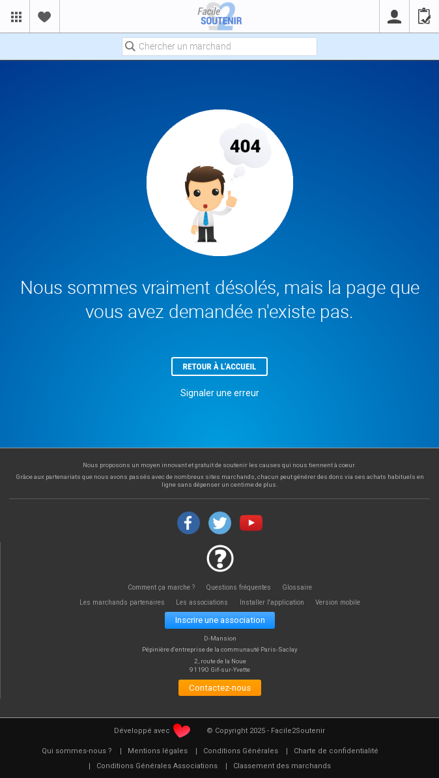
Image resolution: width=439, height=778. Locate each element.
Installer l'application (272, 602)
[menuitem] (77, 751)
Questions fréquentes (238, 587)
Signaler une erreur (219, 393)
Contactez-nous (220, 688)
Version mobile (337, 602)
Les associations (202, 602)
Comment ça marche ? (161, 587)
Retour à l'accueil (220, 366)
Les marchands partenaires (122, 602)
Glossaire (297, 587)
